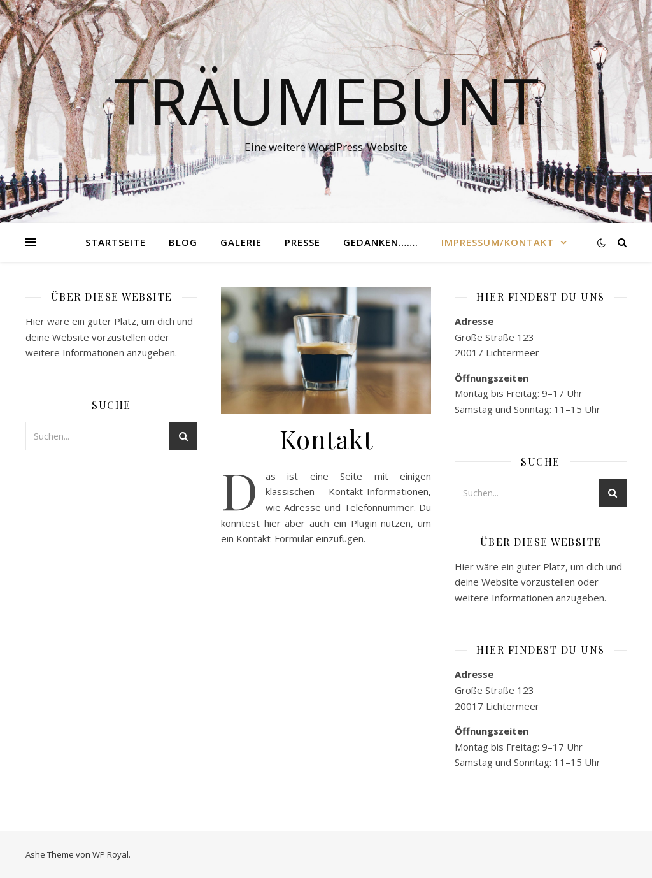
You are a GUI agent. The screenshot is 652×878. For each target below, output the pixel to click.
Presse (302, 242)
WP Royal (110, 854)
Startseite (115, 242)
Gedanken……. (380, 242)
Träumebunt (326, 100)
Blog (183, 242)
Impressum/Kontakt (497, 242)
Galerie (241, 242)
